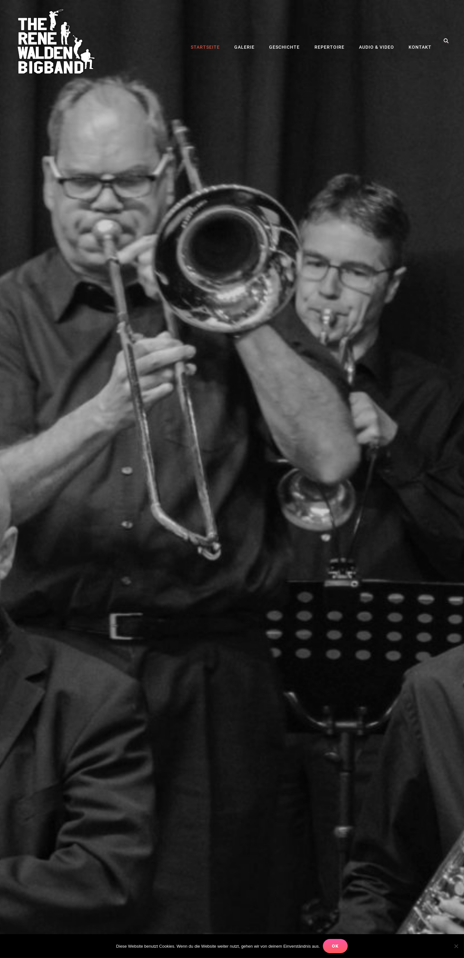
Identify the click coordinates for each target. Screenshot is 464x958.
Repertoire (330, 41)
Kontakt (420, 41)
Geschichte (286, 41)
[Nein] (456, 946)
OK (335, 946)
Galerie (246, 41)
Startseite (207, 41)
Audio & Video (377, 41)
